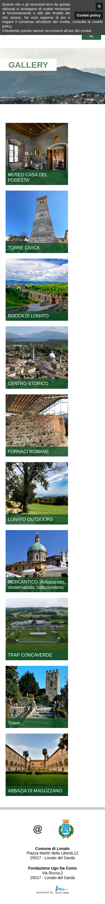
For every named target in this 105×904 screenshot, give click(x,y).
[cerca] (40, 36)
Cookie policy (89, 15)
